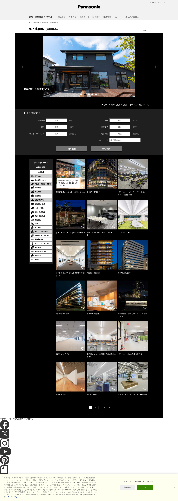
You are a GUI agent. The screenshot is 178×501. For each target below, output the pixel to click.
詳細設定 (127, 487)
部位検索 (106, 148)
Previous (22, 66)
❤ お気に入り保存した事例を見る (115, 104)
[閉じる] (174, 487)
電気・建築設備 (34, 22)
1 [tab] (81, 95)
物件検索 (72, 148)
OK (145, 487)
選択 (56, 120)
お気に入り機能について (139, 104)
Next (155, 66)
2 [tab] (85, 95)
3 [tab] (89, 95)
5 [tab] (96, 95)
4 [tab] (92, 95)
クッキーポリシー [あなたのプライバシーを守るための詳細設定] (14, 497)
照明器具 (45, 22)
